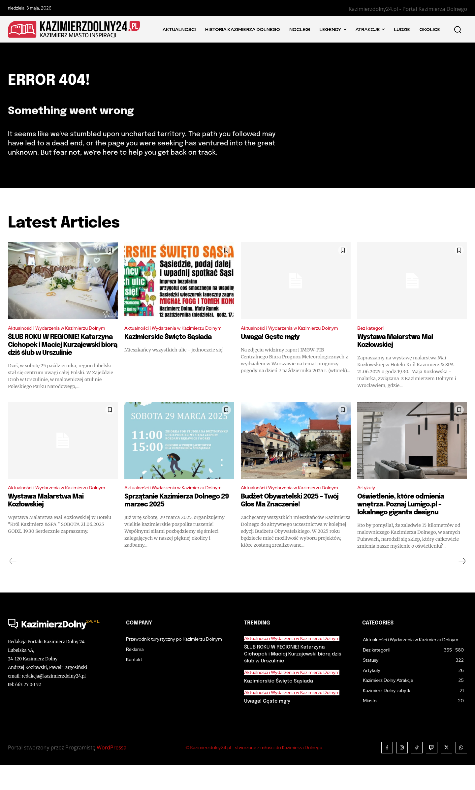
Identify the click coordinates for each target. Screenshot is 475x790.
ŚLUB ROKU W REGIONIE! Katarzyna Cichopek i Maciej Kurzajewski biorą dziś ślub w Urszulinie (62, 361)
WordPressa (111, 772)
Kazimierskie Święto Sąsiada (167, 353)
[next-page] (462, 586)
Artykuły (367, 504)
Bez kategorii (372, 335)
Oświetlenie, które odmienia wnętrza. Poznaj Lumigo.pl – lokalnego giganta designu (400, 522)
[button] (457, 29)
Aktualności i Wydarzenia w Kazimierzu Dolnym (53, 340)
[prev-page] (13, 586)
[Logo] (60, 650)
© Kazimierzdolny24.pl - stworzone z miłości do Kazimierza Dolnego (253, 772)
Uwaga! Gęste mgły (270, 353)
